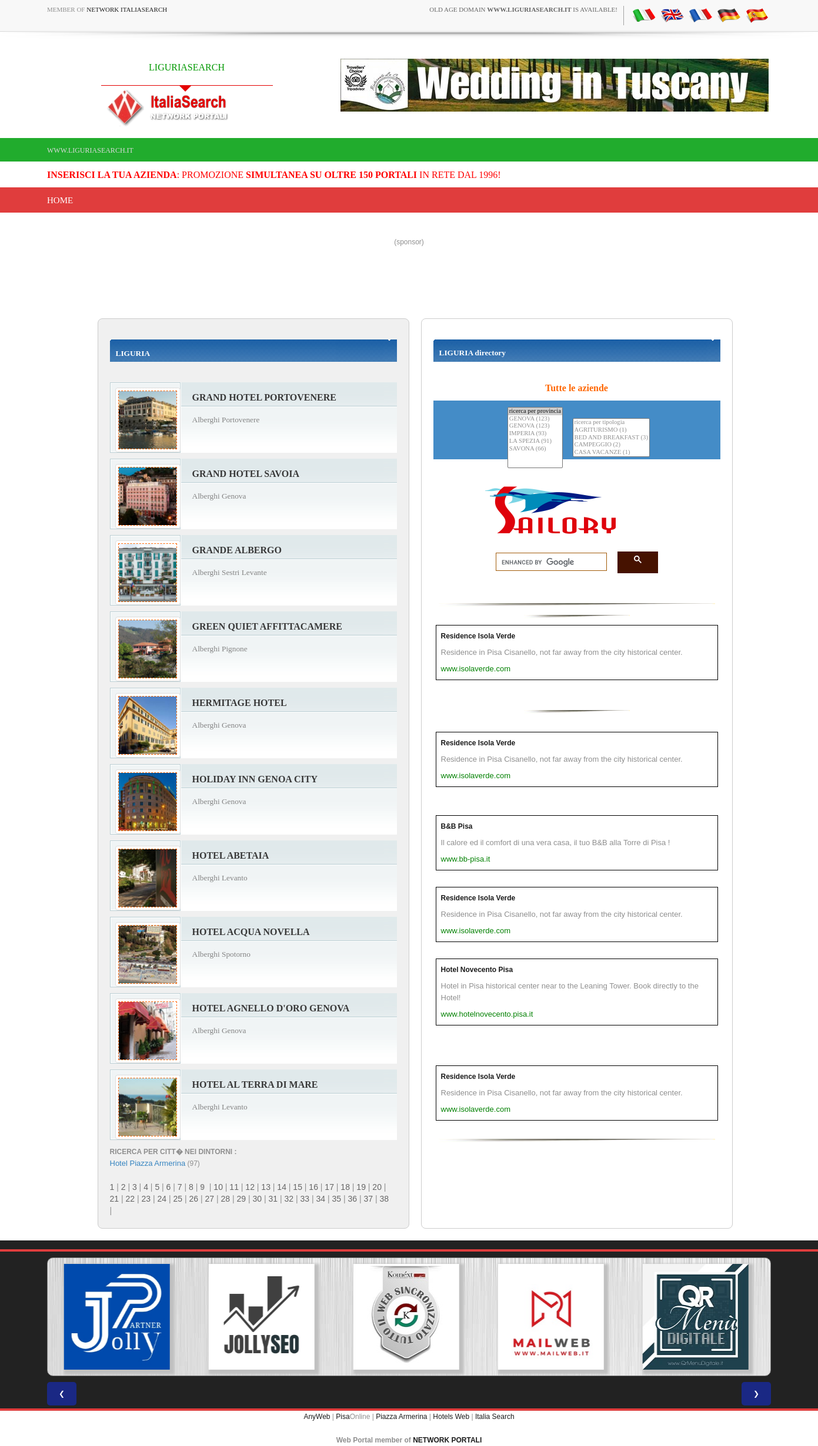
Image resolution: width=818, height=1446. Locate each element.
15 (297, 1187)
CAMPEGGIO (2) (611, 445)
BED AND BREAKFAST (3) (611, 438)
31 (273, 1198)
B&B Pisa (457, 826)
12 (250, 1187)
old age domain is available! (523, 9)
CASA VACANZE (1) (611, 452)
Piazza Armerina (401, 1417)
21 (114, 1198)
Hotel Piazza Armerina (148, 1163)
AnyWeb (316, 1417)
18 (345, 1187)
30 (257, 1198)
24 (162, 1198)
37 (368, 1198)
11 (234, 1187)
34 (321, 1198)
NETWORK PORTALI (447, 1440)
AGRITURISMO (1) (611, 430)
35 (337, 1198)
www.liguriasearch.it (90, 150)
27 (210, 1198)
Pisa (342, 1417)
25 (178, 1198)
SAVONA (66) (535, 449)
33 (305, 1198)
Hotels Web (451, 1417)
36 (353, 1198)
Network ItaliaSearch (126, 9)
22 (130, 1198)
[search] (548, 562)
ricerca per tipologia (611, 422)
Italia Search (495, 1417)
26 (194, 1198)
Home (60, 200)
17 (329, 1187)
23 (146, 1198)
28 (226, 1198)
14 (281, 1187)
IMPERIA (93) (535, 434)
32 (289, 1198)
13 (266, 1187)
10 (218, 1187)
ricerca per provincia (535, 411)
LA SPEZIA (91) (535, 441)
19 (361, 1187)
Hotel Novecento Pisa (477, 970)
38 (384, 1198)
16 (313, 1187)
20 (377, 1187)
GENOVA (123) (535, 419)
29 (241, 1198)
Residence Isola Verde (478, 636)
